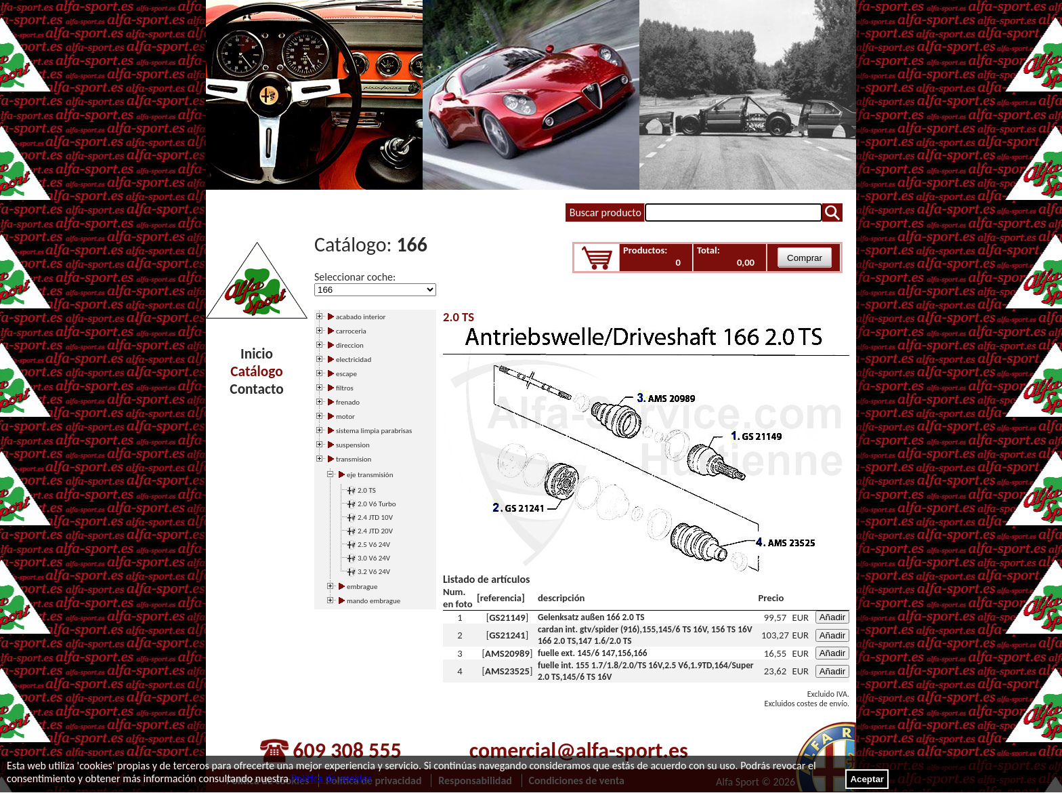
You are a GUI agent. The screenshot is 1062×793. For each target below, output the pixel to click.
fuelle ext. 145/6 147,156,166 (592, 653)
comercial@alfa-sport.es (578, 750)
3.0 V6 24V (374, 558)
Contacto (256, 389)
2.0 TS (367, 490)
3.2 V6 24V (374, 571)
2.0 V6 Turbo (377, 504)
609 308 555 (347, 750)
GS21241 (507, 635)
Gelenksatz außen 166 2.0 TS (591, 617)
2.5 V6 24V (374, 544)
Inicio (256, 354)
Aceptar (867, 779)
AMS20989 (507, 653)
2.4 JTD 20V (375, 531)
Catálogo (256, 371)
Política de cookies (331, 778)
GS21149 (507, 617)
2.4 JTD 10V (375, 517)
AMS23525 (507, 671)
